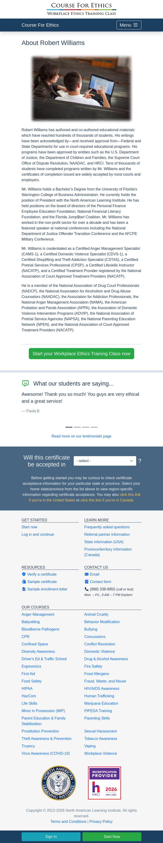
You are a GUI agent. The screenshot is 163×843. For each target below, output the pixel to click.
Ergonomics (31, 666)
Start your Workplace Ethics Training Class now (81, 353)
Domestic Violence (99, 651)
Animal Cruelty (96, 614)
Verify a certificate (39, 574)
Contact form (97, 582)
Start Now (112, 837)
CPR (25, 637)
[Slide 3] (94, 427)
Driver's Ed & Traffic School (44, 659)
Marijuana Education (101, 703)
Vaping (90, 746)
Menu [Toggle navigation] (129, 25)
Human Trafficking (99, 696)
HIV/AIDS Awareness (101, 689)
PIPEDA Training (98, 711)
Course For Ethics (40, 25)
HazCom (29, 696)
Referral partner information (107, 534)
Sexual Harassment (100, 731)
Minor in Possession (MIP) (43, 711)
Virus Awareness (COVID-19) (46, 753)
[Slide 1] (77, 427)
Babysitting (31, 622)
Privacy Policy (101, 822)
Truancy (28, 746)
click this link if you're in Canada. (107, 500)
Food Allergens (96, 674)
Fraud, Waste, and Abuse (105, 681)
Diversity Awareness (38, 651)
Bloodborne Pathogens (40, 629)
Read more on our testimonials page (81, 436)
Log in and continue (38, 534)
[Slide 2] (85, 427)
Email (91, 574)
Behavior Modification (102, 622)
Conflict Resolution (99, 644)
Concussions (95, 637)
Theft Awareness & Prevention (47, 739)
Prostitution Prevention (40, 731)
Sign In (51, 837)
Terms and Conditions (68, 822)
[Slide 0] (68, 427)
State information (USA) (104, 542)
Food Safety (32, 681)
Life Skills (29, 703)
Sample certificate (39, 582)
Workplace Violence (100, 753)
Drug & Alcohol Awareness (106, 659)
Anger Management (38, 614)
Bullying (90, 629)
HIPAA (27, 689)
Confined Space (35, 644)
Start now (29, 527)
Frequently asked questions (107, 527)
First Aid (28, 674)
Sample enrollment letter (45, 589)
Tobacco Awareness (100, 739)
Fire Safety (93, 666)
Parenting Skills (97, 718)
